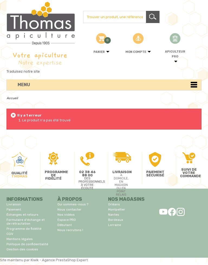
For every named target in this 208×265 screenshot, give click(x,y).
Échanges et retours (22, 214)
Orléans (114, 204)
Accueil (12, 98)
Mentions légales (19, 239)
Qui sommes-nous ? (72, 204)
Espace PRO (66, 220)
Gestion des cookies (22, 249)
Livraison (13, 204)
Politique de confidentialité (27, 244)
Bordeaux (115, 220)
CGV (9, 234)
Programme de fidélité (23, 229)
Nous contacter (69, 209)
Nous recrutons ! (70, 230)
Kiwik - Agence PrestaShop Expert (59, 260)
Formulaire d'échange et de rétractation (25, 221)
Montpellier (116, 209)
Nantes (113, 214)
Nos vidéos (66, 214)
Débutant (64, 225)
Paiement (13, 209)
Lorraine (114, 225)
